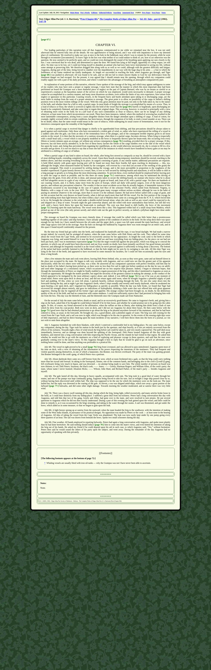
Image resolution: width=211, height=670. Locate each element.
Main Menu (74, 13)
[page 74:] (133, 276)
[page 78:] (99, 424)
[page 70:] (118, 141)
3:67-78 (42, 21)
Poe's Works (85, 13)
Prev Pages (146, 13)
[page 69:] (127, 107)
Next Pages (156, 13)
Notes (164, 13)
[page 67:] (45, 39)
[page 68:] (46, 75)
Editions (94, 13)
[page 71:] (109, 175)
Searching (117, 13)
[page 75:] (45, 310)
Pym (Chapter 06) (89, 19)
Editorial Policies (105, 13)
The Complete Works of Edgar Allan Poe (118, 19)
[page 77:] (54, 386)
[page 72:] (46, 207)
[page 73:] (92, 241)
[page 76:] (92, 347)
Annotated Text (128, 13)
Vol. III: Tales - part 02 (150, 19)
